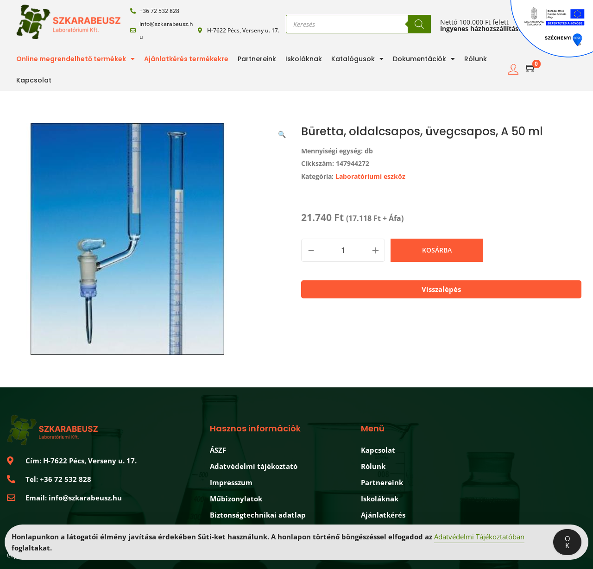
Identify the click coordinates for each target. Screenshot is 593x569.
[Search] (419, 24)
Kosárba (437, 250)
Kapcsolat (33, 80)
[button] (282, 132)
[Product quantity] (343, 250)
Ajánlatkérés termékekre (186, 58)
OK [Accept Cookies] (567, 542)
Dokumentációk (424, 59)
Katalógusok (357, 59)
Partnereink (257, 58)
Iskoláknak (303, 58)
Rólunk (475, 58)
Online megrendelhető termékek (75, 59)
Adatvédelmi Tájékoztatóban (479, 537)
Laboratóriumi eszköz (370, 176)
